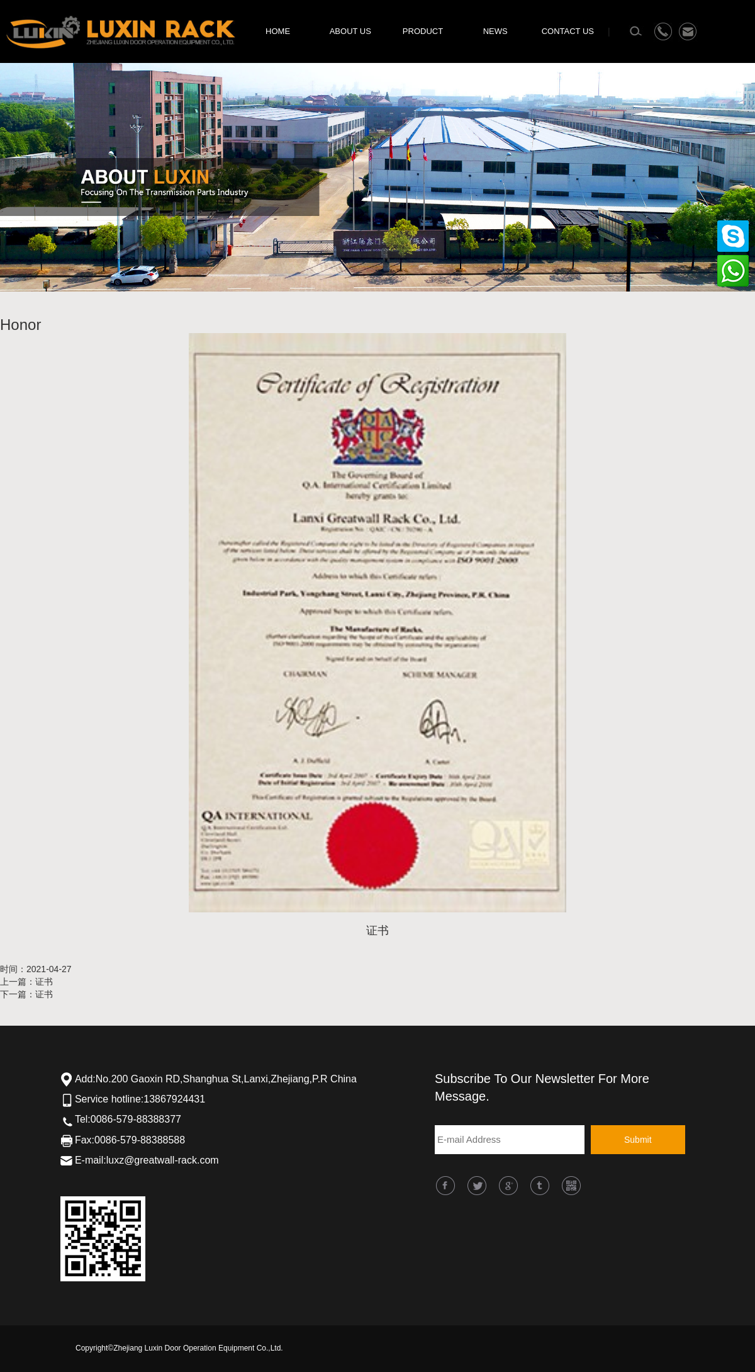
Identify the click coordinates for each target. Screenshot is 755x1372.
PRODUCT (423, 31)
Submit (638, 1140)
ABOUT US (350, 31)
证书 (44, 982)
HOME (278, 31)
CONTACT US (568, 31)
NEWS (495, 31)
